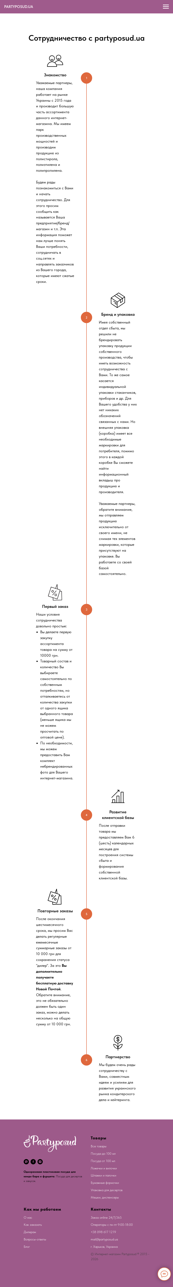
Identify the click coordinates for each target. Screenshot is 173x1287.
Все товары (98, 1146)
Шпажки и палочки (103, 1175)
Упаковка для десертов (107, 1190)
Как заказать (33, 1225)
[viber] (26, 1161)
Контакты (101, 1209)
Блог (27, 1247)
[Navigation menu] (166, 7)
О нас (28, 1217)
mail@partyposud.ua (104, 1239)
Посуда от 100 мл (103, 1161)
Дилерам (30, 1232)
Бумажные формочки (105, 1183)
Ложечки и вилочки (104, 1168)
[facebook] (33, 1161)
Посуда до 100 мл (103, 1154)
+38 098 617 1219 (103, 1232)
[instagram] (40, 1161)
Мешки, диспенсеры (105, 1197)
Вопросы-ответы (35, 1239)
